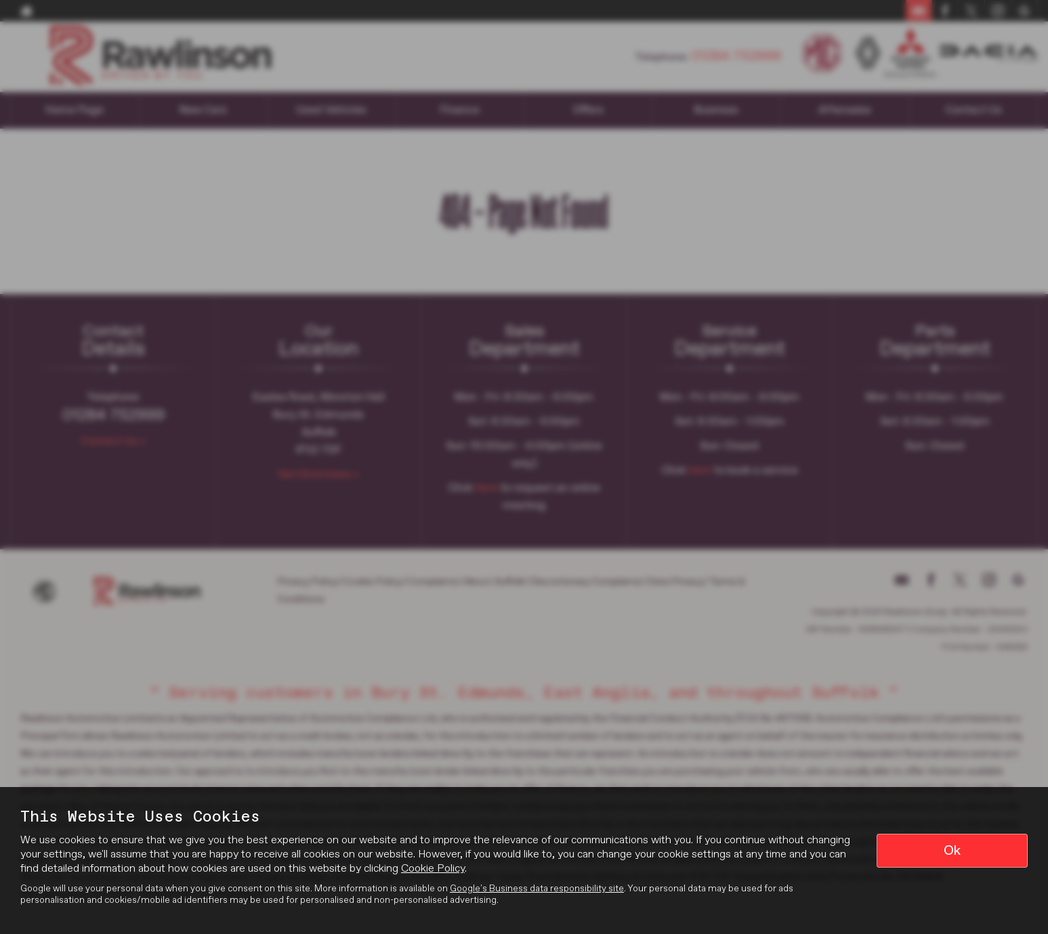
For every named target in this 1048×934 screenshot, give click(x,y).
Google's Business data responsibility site (537, 888)
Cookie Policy (433, 869)
